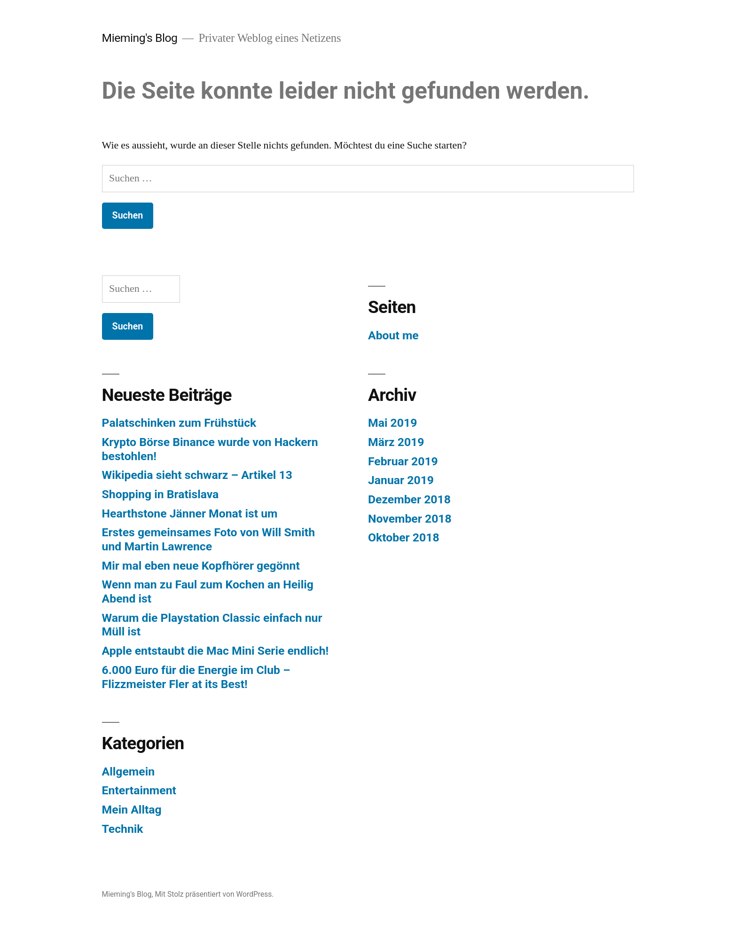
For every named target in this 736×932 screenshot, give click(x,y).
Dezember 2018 (409, 499)
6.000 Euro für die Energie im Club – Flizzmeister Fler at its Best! (196, 677)
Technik (122, 829)
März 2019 (396, 442)
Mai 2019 (392, 423)
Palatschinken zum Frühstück (179, 423)
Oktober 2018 (403, 537)
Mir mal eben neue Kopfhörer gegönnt (201, 565)
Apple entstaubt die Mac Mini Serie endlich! (215, 651)
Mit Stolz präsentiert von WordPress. (214, 894)
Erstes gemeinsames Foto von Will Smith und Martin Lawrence (208, 539)
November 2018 (410, 518)
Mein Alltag (132, 809)
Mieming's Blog (140, 38)
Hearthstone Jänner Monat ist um (190, 513)
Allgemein (128, 771)
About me (393, 335)
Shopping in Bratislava (160, 494)
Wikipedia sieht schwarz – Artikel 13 (197, 475)
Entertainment (139, 790)
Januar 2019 (401, 480)
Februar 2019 (403, 461)
